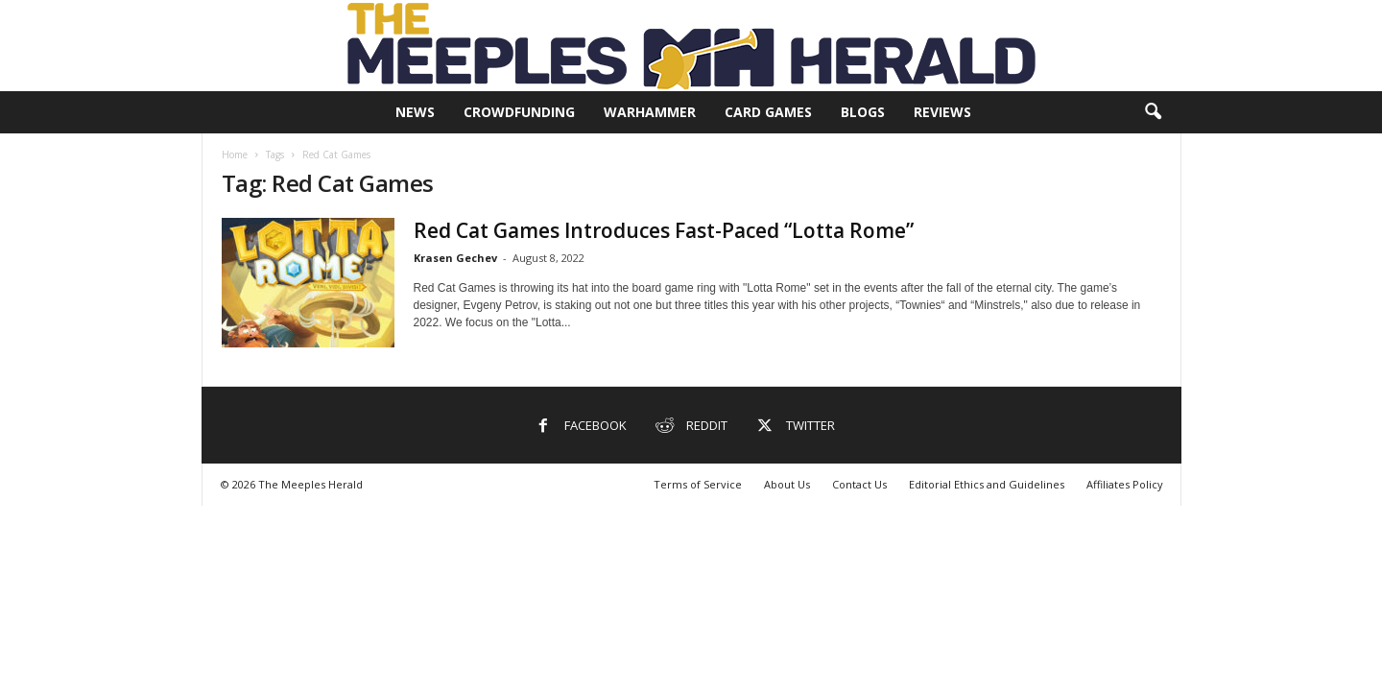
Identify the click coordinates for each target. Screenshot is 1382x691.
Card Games (768, 112)
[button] (1153, 112)
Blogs (863, 112)
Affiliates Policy (1124, 484)
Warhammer (650, 112)
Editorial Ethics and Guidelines (986, 484)
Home (235, 154)
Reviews (942, 112)
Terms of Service (698, 484)
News (415, 112)
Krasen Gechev (455, 257)
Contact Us (859, 484)
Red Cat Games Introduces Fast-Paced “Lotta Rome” (664, 230)
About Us (787, 484)
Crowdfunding (519, 112)
